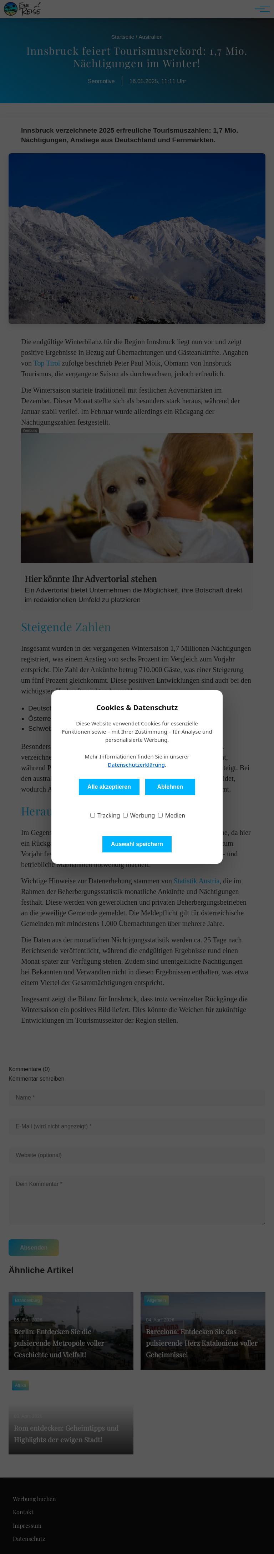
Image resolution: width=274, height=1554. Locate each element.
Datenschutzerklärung (136, 764)
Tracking (105, 815)
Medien (172, 815)
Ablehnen (170, 787)
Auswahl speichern (137, 844)
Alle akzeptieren (109, 787)
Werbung (139, 815)
